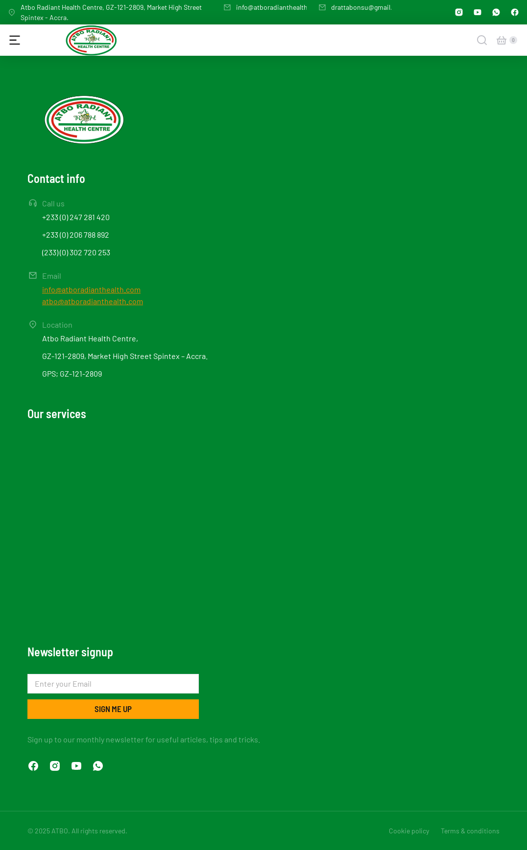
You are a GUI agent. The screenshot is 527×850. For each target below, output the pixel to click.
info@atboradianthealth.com (279, 7)
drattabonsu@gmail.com (368, 7)
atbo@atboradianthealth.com (92, 301)
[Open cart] (501, 40)
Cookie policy (409, 831)
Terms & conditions (470, 831)
